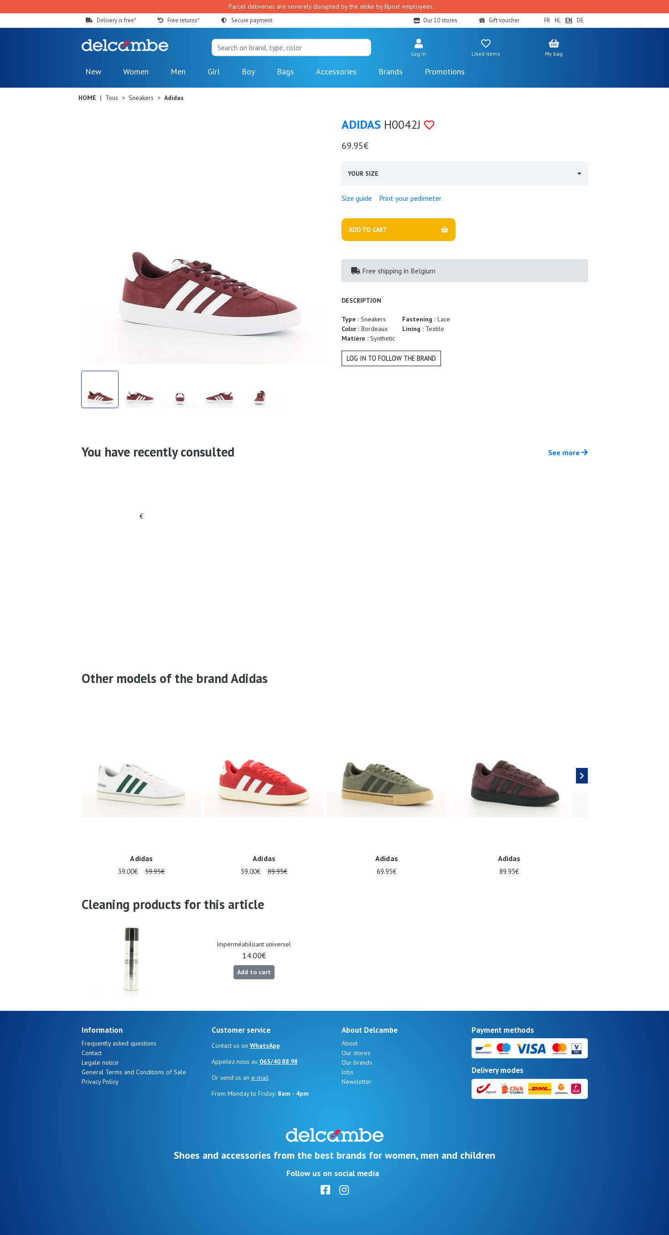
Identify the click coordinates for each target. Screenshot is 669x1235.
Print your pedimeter (410, 198)
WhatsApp (265, 1045)
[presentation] (582, 775)
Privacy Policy (100, 1081)
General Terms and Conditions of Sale (134, 1072)
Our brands (357, 1062)
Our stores (356, 1053)
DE (580, 20)
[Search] (291, 47)
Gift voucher (504, 20)
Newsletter (357, 1081)
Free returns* (183, 20)
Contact (92, 1053)
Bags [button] (285, 71)
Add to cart (254, 972)
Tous (111, 98)
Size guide (357, 198)
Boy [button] (248, 71)
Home (87, 98)
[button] (418, 48)
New (93, 71)
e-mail (260, 1077)
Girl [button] (213, 71)
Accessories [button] (336, 71)
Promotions (445, 71)
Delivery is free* (116, 20)
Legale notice (100, 1062)
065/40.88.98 (278, 1061)
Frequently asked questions (119, 1043)
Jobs (347, 1072)
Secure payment (251, 20)
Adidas (361, 124)
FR (547, 20)
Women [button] (136, 71)
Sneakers (141, 98)
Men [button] (178, 71)
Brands (391, 71)
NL (558, 20)
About (350, 1043)
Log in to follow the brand (391, 358)
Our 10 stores (440, 20)
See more (568, 452)
